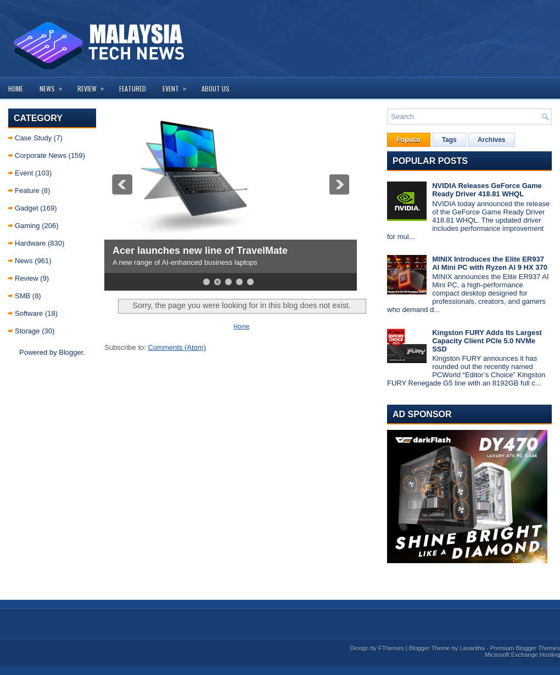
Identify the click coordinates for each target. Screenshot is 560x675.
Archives (492, 140)
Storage (27, 331)
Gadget (26, 208)
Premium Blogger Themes (525, 648)
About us (215, 88)
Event (178, 85)
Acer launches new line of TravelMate (200, 250)
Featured (132, 88)
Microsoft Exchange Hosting (522, 654)
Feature (27, 190)
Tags (449, 140)
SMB (22, 296)
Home (15, 88)
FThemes (391, 648)
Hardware (30, 243)
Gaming (27, 226)
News (54, 85)
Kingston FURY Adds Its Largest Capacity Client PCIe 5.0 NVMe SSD (487, 340)
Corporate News (40, 155)
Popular (408, 140)
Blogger (71, 352)
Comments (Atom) (177, 347)
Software (29, 313)
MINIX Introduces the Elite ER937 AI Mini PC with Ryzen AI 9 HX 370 (489, 263)
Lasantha (472, 648)
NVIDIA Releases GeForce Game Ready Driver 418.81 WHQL (487, 189)
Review (94, 85)
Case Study (33, 138)
